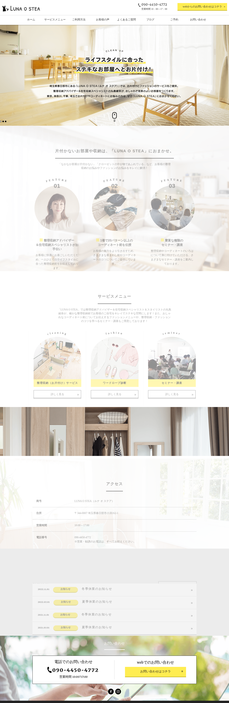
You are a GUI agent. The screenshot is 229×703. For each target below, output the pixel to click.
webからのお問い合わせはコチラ (202, 6)
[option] (114, 75)
